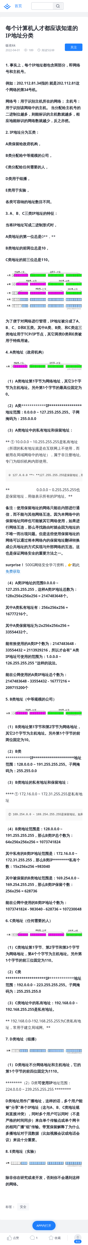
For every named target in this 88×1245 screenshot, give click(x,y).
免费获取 (13, 571)
